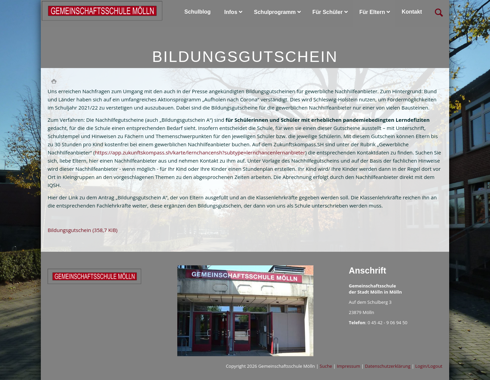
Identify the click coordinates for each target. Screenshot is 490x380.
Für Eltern (372, 12)
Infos (230, 12)
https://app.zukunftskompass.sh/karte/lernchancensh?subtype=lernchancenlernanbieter (200, 152)
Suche (326, 366)
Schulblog (197, 12)
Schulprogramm (275, 12)
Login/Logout (428, 366)
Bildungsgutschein (82, 230)
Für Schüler (327, 12)
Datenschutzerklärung (387, 366)
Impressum (348, 366)
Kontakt (412, 12)
